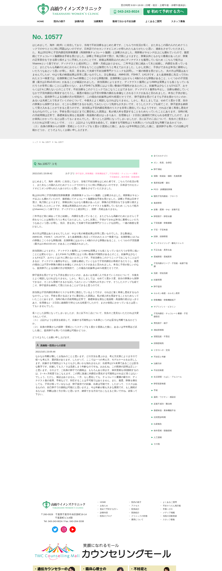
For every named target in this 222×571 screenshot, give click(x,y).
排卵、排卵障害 (162, 228)
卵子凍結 (158, 167)
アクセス (136, 479)
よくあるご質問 (153, 21)
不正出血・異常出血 (164, 240)
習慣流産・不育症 (163, 320)
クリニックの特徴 (140, 489)
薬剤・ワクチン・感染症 (166, 375)
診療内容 (79, 21)
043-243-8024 (128, 11)
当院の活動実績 (171, 489)
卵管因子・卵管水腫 (164, 210)
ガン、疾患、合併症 (164, 161)
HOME (40, 21)
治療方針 (158, 344)
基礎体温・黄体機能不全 (166, 387)
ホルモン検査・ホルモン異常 (169, 280)
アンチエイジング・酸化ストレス (171, 234)
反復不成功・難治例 (164, 381)
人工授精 (158, 411)
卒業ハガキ (168, 482)
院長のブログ (107, 489)
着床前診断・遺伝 (163, 179)
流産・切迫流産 (162, 262)
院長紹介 (136, 482)
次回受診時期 (161, 393)
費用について (138, 493)
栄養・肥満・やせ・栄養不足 (169, 204)
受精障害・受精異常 (164, 246)
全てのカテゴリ (162, 155)
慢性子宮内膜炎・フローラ (167, 192)
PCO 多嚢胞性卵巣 (164, 186)
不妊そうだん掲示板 (173, 479)
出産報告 (158, 399)
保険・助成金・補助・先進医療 (170, 173)
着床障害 (158, 198)
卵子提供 (80, 173)
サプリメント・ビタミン (166, 292)
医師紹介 (136, 486)
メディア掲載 (170, 486)
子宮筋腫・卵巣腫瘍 (164, 216)
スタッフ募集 (178, 21)
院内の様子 (59, 21)
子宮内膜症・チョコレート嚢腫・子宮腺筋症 (171, 300)
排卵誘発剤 (159, 326)
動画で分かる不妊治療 (124, 21)
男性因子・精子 (162, 308)
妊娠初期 (158, 268)
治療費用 (98, 21)
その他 (157, 417)
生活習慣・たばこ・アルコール (170, 357)
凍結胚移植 (159, 314)
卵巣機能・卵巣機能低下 (99, 173)
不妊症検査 (159, 351)
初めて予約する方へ (167, 11)
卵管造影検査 (161, 363)
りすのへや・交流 (163, 332)
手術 (156, 369)
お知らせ (104, 479)
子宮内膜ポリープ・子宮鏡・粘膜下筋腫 (171, 254)
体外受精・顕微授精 (129, 176)
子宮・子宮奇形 (162, 222)
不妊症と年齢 (161, 338)
